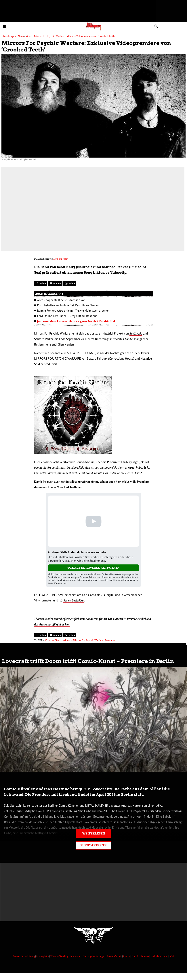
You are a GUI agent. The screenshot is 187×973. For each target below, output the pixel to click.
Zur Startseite (93, 845)
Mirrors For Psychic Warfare (88, 640)
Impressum (76, 956)
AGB (171, 956)
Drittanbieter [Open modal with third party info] (60, 582)
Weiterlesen (93, 833)
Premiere (110, 640)
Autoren (145, 956)
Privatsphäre (42, 956)
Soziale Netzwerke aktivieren (93, 567)
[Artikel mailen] (55, 283)
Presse (126, 956)
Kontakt (135, 956)
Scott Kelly (135, 333)
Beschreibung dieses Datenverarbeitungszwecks (79, 580)
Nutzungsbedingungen (94, 956)
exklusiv (67, 640)
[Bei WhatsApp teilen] (69, 283)
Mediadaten (156, 956)
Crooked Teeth (53, 640)
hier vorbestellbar (73, 600)
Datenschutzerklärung (24, 956)
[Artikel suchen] (156, 26)
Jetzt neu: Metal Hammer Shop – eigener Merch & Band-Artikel (76, 321)
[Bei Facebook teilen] (40, 283)
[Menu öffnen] (4, 26)
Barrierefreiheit (114, 956)
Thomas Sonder (60, 258)
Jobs (166, 956)
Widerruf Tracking (59, 956)
